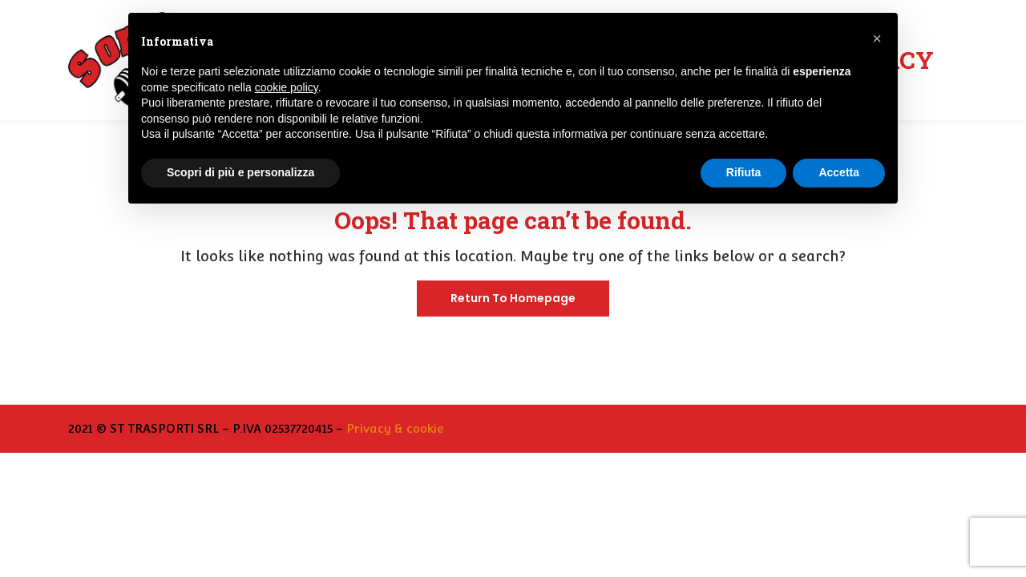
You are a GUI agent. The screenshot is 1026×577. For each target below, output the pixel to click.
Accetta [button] (838, 172)
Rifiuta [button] (743, 172)
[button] (877, 38)
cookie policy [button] (286, 87)
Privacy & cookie (394, 428)
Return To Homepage (513, 298)
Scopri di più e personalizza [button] (240, 172)
